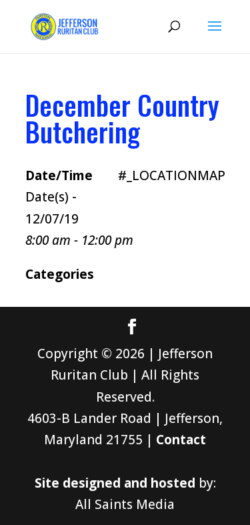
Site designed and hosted (115, 483)
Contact (181, 439)
